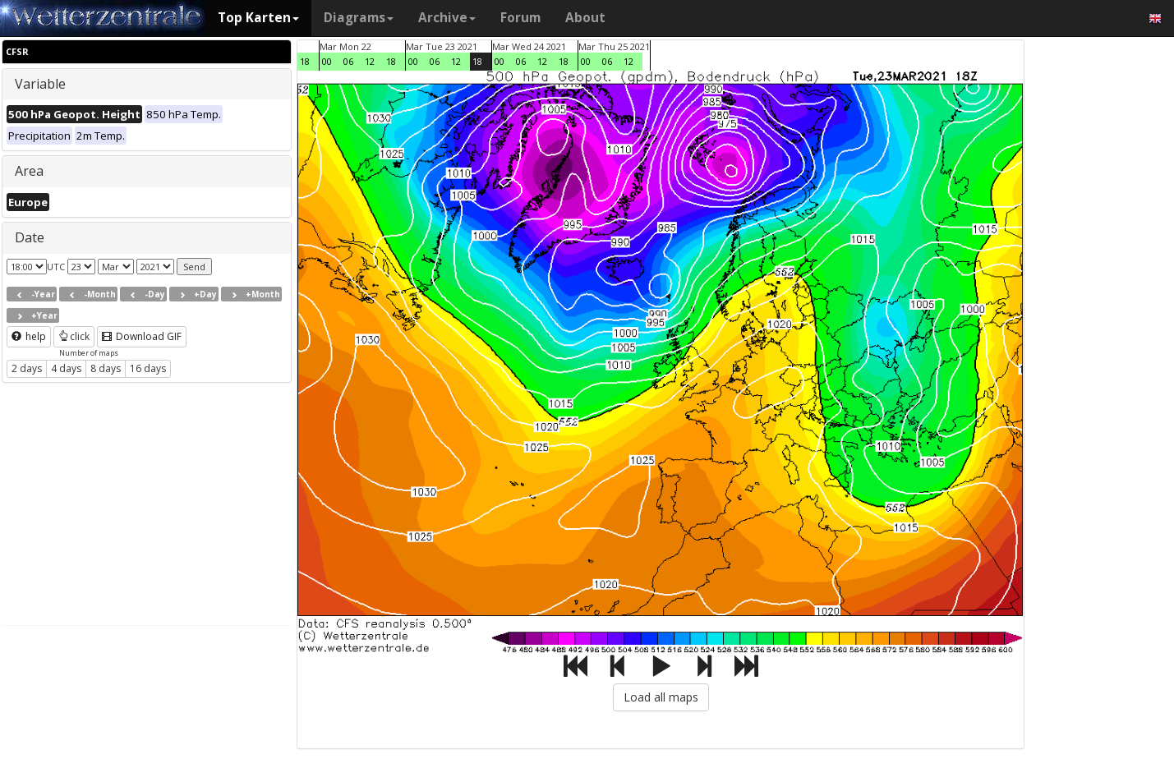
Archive (447, 17)
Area (29, 171)
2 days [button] (27, 368)
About (585, 17)
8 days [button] (105, 368)
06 (348, 61)
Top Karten (258, 17)
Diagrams (359, 17)
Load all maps (661, 697)
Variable (40, 84)
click (74, 336)
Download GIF (142, 336)
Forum (520, 17)
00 (327, 61)
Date (29, 237)
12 (370, 61)
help (29, 336)
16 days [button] (148, 368)
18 (305, 61)
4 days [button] (66, 368)
